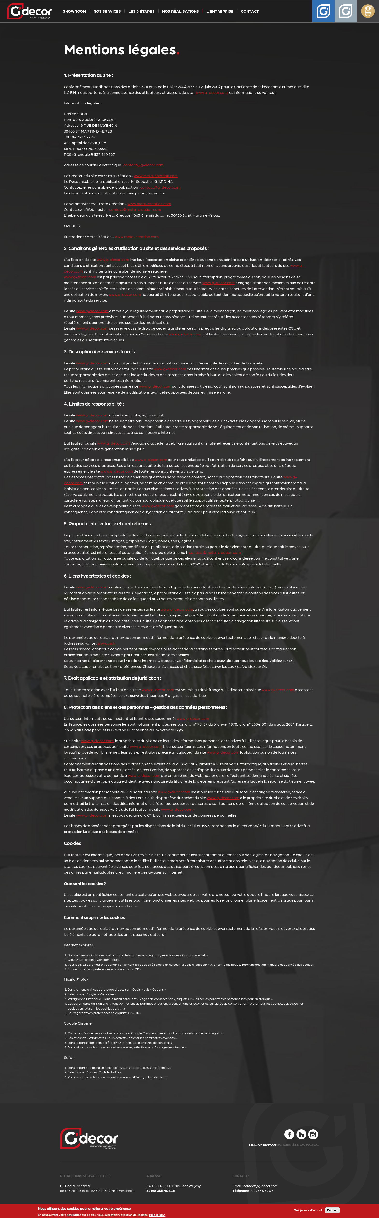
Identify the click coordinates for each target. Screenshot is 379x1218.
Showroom (74, 11)
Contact (250, 11)
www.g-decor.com (211, 92)
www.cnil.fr (106, 643)
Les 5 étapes (141, 11)
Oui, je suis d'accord (308, 1210)
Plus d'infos (157, 1215)
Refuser (332, 1210)
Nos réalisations (180, 11)
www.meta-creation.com (156, 175)
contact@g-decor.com (143, 165)
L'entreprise (219, 11)
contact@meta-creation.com (135, 209)
